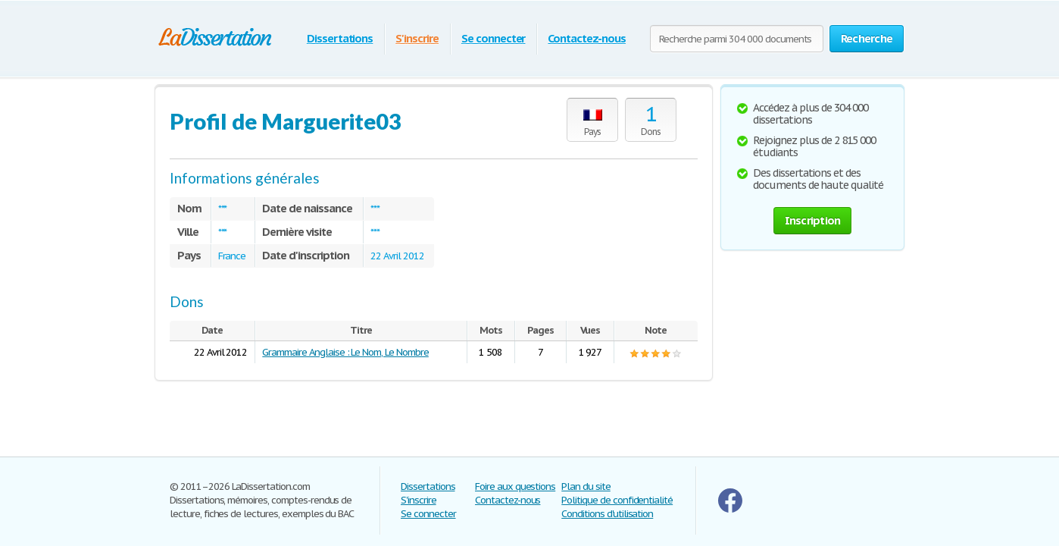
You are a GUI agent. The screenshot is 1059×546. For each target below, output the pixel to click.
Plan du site (586, 486)
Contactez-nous (586, 38)
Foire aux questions (515, 486)
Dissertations (340, 38)
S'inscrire (417, 38)
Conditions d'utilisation (607, 513)
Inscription (813, 220)
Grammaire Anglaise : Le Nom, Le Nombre (345, 352)
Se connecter (493, 38)
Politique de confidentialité (617, 500)
